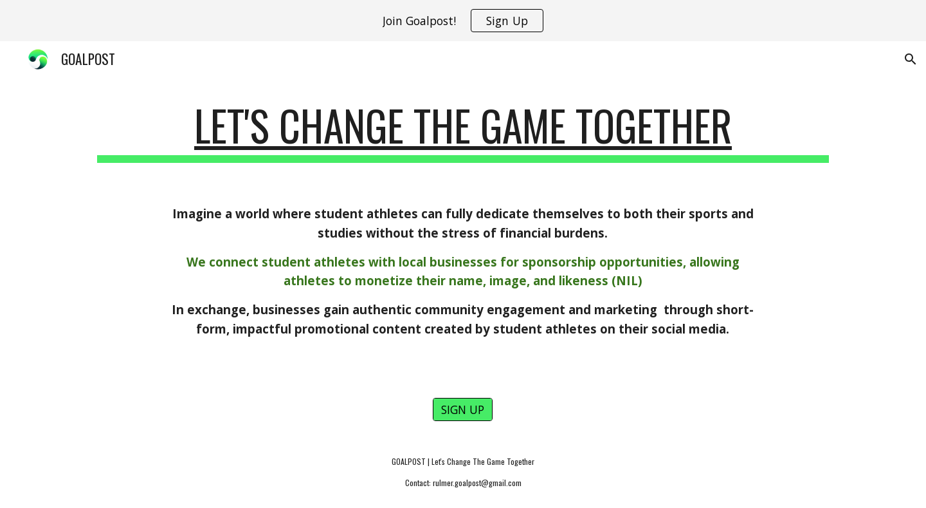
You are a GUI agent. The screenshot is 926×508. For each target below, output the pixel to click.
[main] (463, 131)
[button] (910, 59)
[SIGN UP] (462, 409)
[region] (463, 20)
